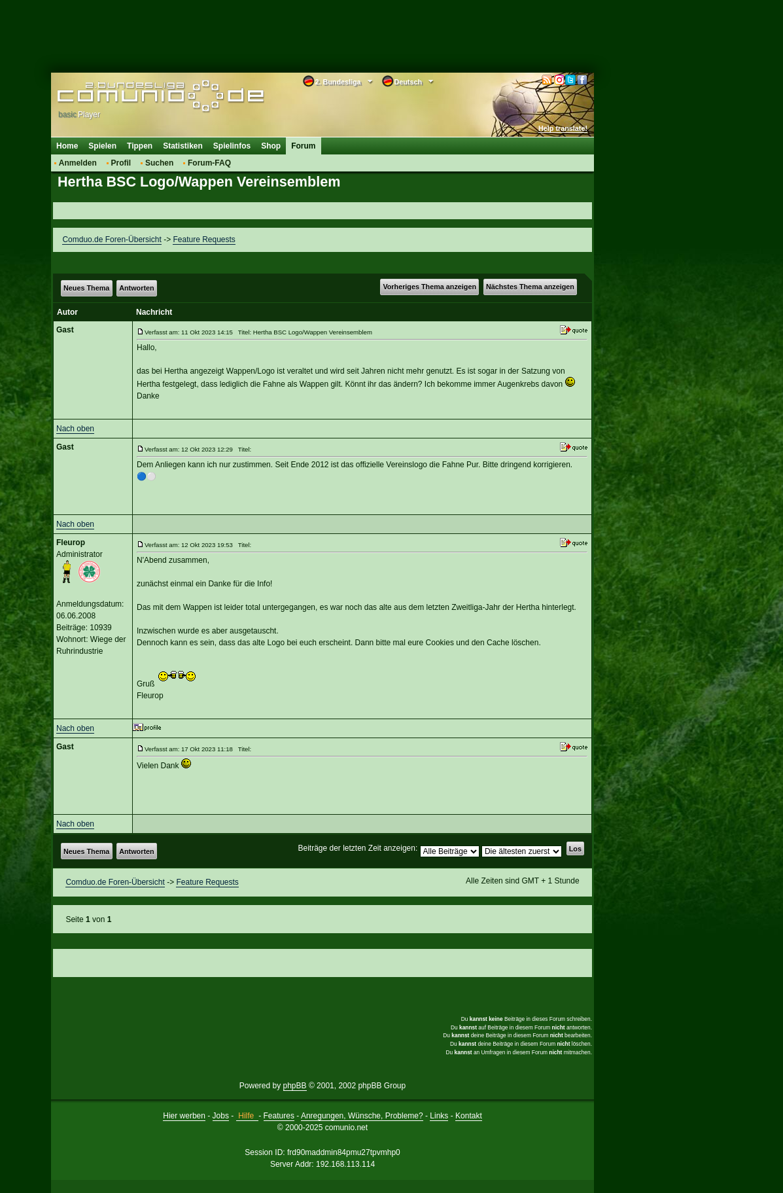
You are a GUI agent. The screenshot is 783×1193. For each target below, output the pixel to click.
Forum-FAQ (209, 163)
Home (67, 146)
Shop (271, 146)
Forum (303, 146)
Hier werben (184, 1115)
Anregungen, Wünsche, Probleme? (362, 1115)
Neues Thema (86, 288)
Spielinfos (232, 146)
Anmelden (78, 163)
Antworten (136, 288)
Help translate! (562, 128)
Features (279, 1115)
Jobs (221, 1115)
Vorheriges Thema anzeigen (429, 287)
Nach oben (75, 428)
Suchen (159, 163)
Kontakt (468, 1115)
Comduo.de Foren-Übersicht (111, 239)
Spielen (102, 146)
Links (439, 1115)
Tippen (139, 146)
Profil (121, 163)
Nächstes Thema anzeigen (530, 287)
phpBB (295, 1085)
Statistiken (183, 146)
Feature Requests (204, 239)
